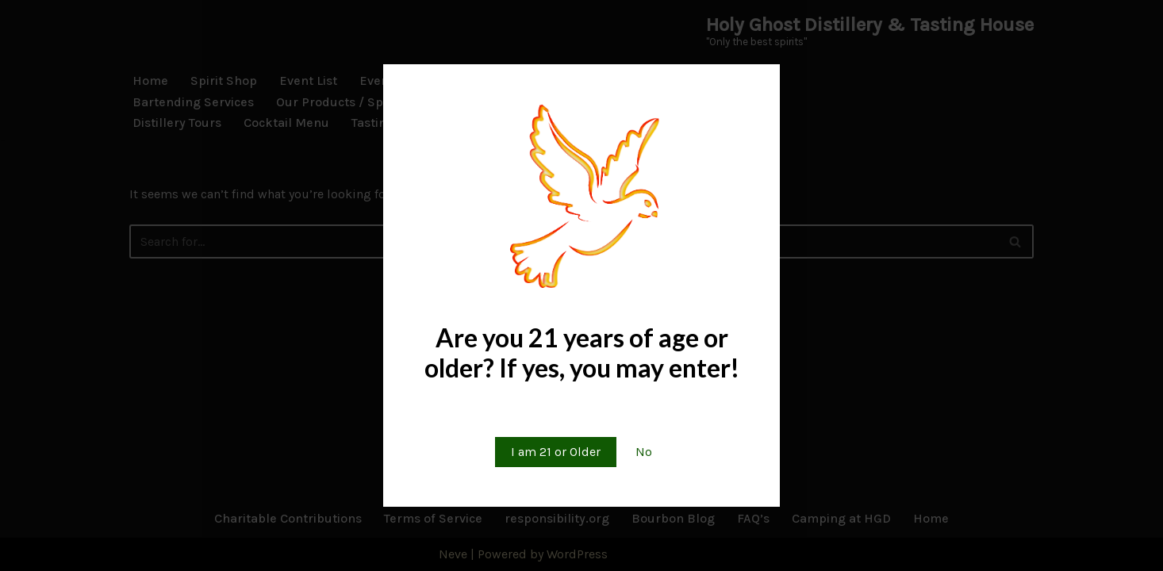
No (643, 451)
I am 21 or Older (556, 451)
